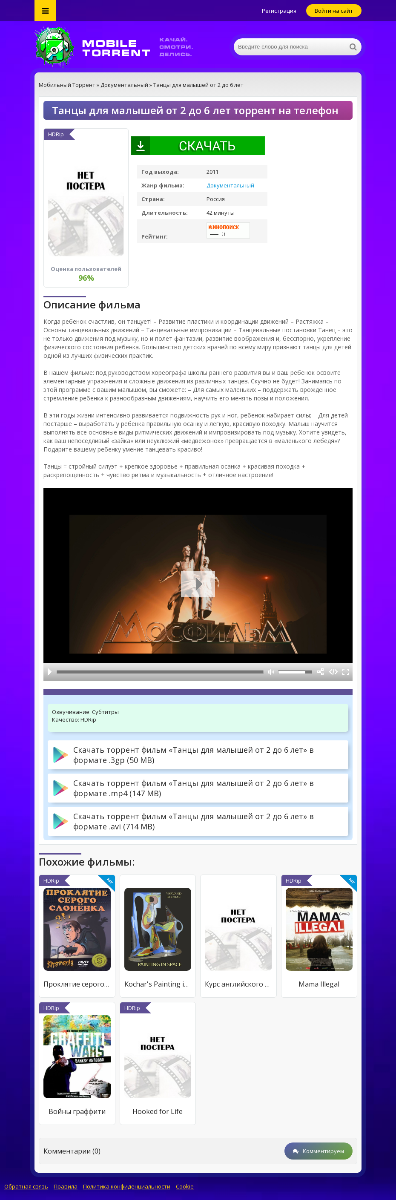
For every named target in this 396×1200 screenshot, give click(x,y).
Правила (65, 1186)
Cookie (185, 1186)
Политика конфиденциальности (126, 1186)
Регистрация (279, 10)
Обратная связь (26, 1186)
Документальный (230, 185)
